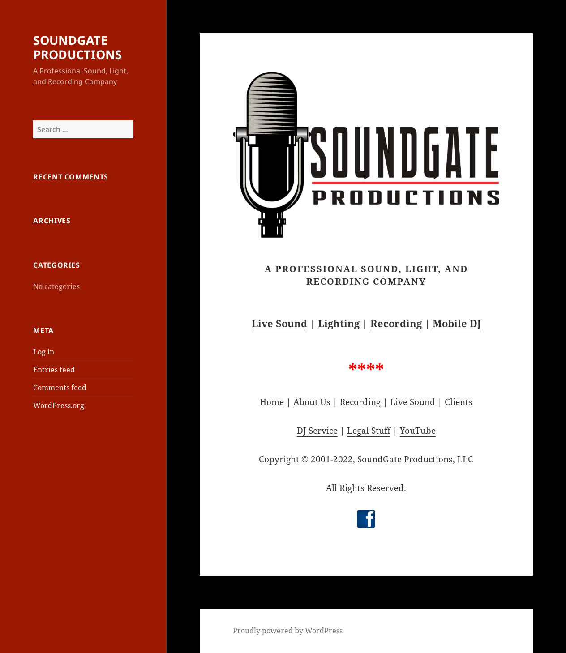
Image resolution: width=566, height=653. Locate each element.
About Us (311, 402)
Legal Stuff (368, 430)
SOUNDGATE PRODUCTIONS (77, 47)
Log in (43, 352)
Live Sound (279, 323)
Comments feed (59, 388)
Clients (458, 402)
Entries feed (54, 370)
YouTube (418, 430)
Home (272, 402)
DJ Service (317, 430)
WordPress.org (58, 405)
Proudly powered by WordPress (288, 631)
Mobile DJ (457, 323)
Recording (396, 323)
